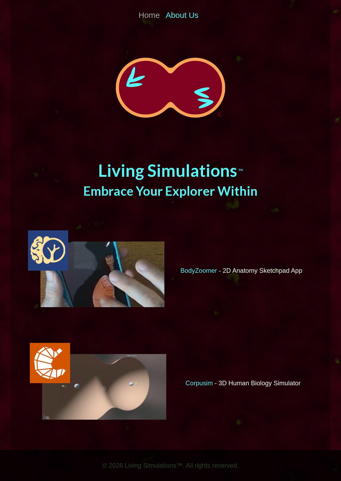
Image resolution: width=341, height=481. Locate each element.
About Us (182, 15)
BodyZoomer (198, 270)
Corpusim (199, 383)
